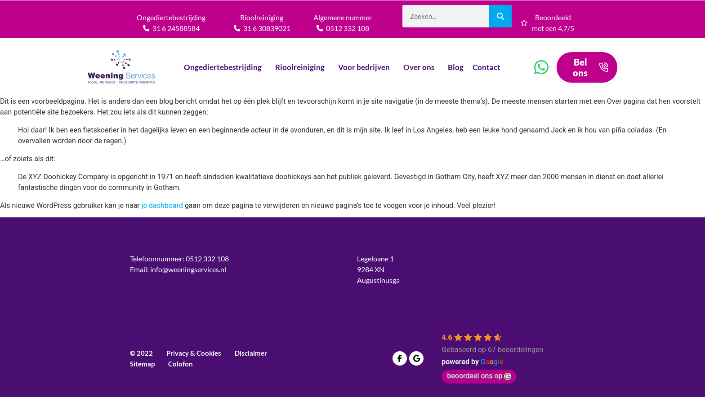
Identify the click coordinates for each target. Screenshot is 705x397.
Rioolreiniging (302, 67)
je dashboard (162, 205)
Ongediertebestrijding (225, 67)
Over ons (421, 67)
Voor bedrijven (366, 67)
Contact (489, 67)
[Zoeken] (500, 16)
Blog (456, 67)
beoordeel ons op (479, 375)
